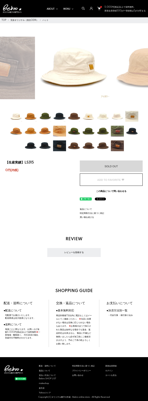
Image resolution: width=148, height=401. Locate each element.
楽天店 (42, 388)
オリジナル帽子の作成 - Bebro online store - (72, 397)
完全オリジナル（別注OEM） (24, 20)
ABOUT (51, 9)
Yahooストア (45, 393)
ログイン (109, 371)
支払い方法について (47, 375)
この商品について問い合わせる (111, 191)
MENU (66, 9)
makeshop (44, 383)
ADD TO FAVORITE (110, 179)
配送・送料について (18, 303)
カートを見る (111, 375)
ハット (45, 20)
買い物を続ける (87, 217)
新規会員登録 (111, 366)
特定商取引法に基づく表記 (92, 213)
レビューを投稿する (74, 252)
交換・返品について (70, 303)
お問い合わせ (77, 375)
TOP (3, 20)
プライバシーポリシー (81, 371)
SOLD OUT (111, 166)
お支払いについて (120, 303)
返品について (86, 209)
